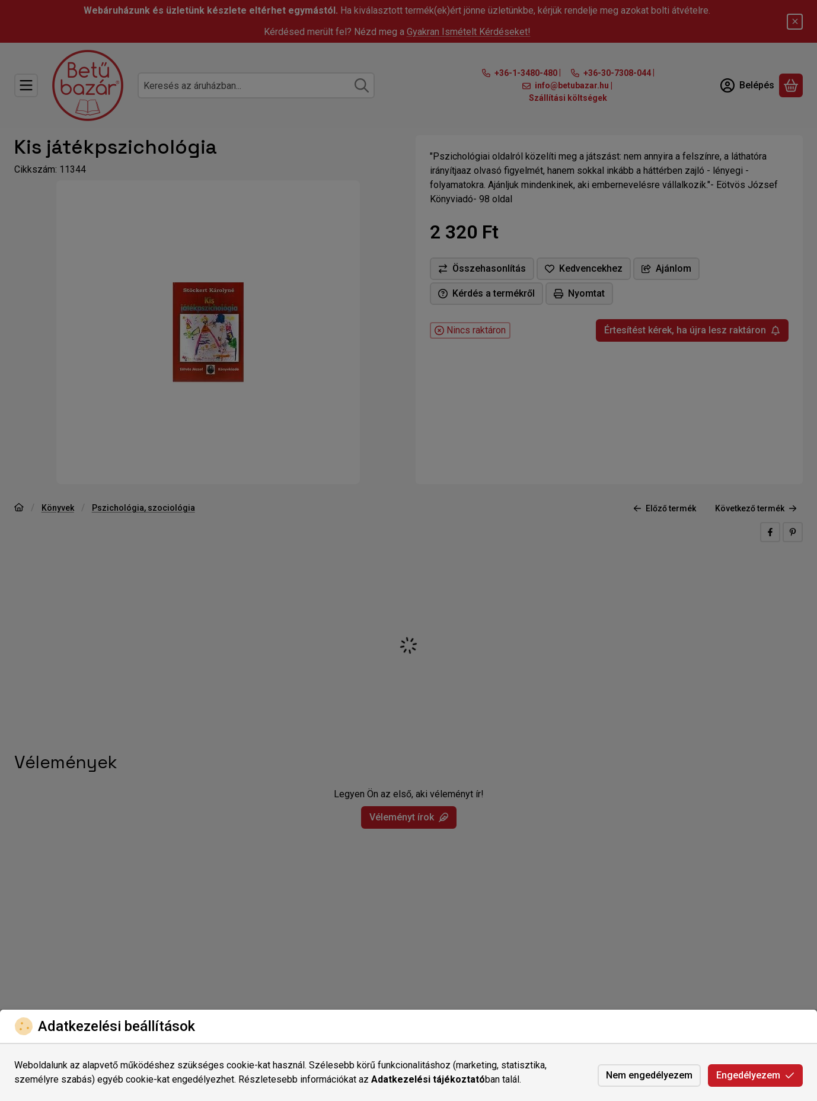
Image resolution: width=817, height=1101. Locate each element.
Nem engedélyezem (649, 1075)
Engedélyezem (755, 1075)
